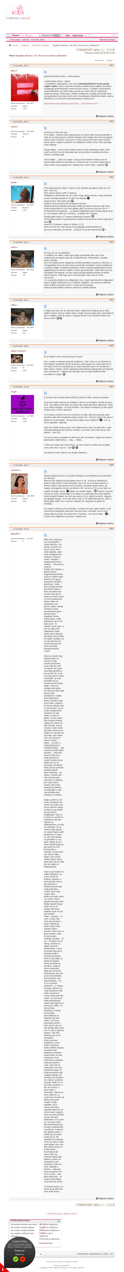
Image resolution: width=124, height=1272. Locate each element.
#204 (111, 242)
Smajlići (42, 1227)
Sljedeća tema (70, 1213)
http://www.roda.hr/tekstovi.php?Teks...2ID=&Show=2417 (71, 103)
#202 (111, 121)
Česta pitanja (15, 40)
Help (68, 36)
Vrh (111, 1253)
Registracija (78, 36)
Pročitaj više (20, 1251)
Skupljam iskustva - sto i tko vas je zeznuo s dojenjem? (41, 55)
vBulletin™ (67, 1265)
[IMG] (42, 1230)
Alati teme (98, 60)
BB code (43, 1224)
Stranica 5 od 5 (85, 49)
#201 (111, 65)
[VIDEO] (43, 1233)
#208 (111, 465)
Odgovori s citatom (104, 116)
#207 (111, 386)
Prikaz (108, 60)
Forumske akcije (37, 40)
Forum (16, 35)
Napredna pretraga (107, 40)
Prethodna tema (55, 1213)
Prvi (97, 50)
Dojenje (25, 45)
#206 (111, 346)
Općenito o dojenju (40, 45)
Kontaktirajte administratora (89, 1253)
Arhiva (106, 1253)
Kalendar (25, 40)
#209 (111, 529)
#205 (111, 300)
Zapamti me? (46, 35)
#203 (111, 177)
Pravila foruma (46, 1243)
